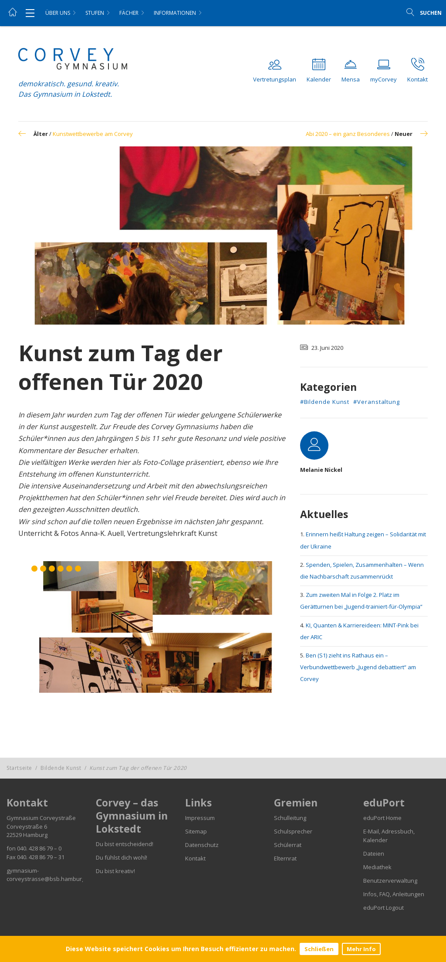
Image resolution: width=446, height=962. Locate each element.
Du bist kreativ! (115, 871)
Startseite (19, 768)
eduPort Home (382, 818)
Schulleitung (290, 818)
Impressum (200, 818)
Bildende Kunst (61, 768)
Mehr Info (361, 949)
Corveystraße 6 (27, 826)
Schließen (319, 949)
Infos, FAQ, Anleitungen (393, 894)
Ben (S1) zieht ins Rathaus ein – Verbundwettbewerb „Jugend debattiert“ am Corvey (358, 667)
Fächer (129, 13)
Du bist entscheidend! (124, 844)
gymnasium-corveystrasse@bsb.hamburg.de (50, 875)
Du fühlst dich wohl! (121, 857)
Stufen (94, 13)
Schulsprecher (293, 831)
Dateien (373, 853)
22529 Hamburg (27, 835)
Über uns (57, 13)
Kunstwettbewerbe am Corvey (93, 134)
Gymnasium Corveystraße (41, 818)
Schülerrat (287, 845)
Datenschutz (202, 845)
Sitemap (196, 831)
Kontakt (195, 858)
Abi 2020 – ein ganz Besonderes (348, 134)
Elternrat (285, 858)
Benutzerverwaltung (390, 880)
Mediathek (377, 867)
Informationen (175, 13)
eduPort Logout (383, 907)
